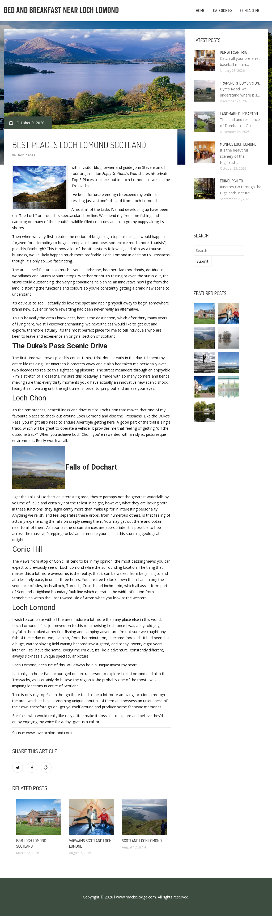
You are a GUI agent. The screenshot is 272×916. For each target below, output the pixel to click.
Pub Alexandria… (234, 52)
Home (200, 10)
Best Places (26, 155)
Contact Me (250, 10)
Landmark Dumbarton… (240, 113)
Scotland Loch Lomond (142, 840)
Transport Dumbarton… (240, 83)
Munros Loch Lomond (238, 144)
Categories (222, 10)
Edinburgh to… (232, 180)
